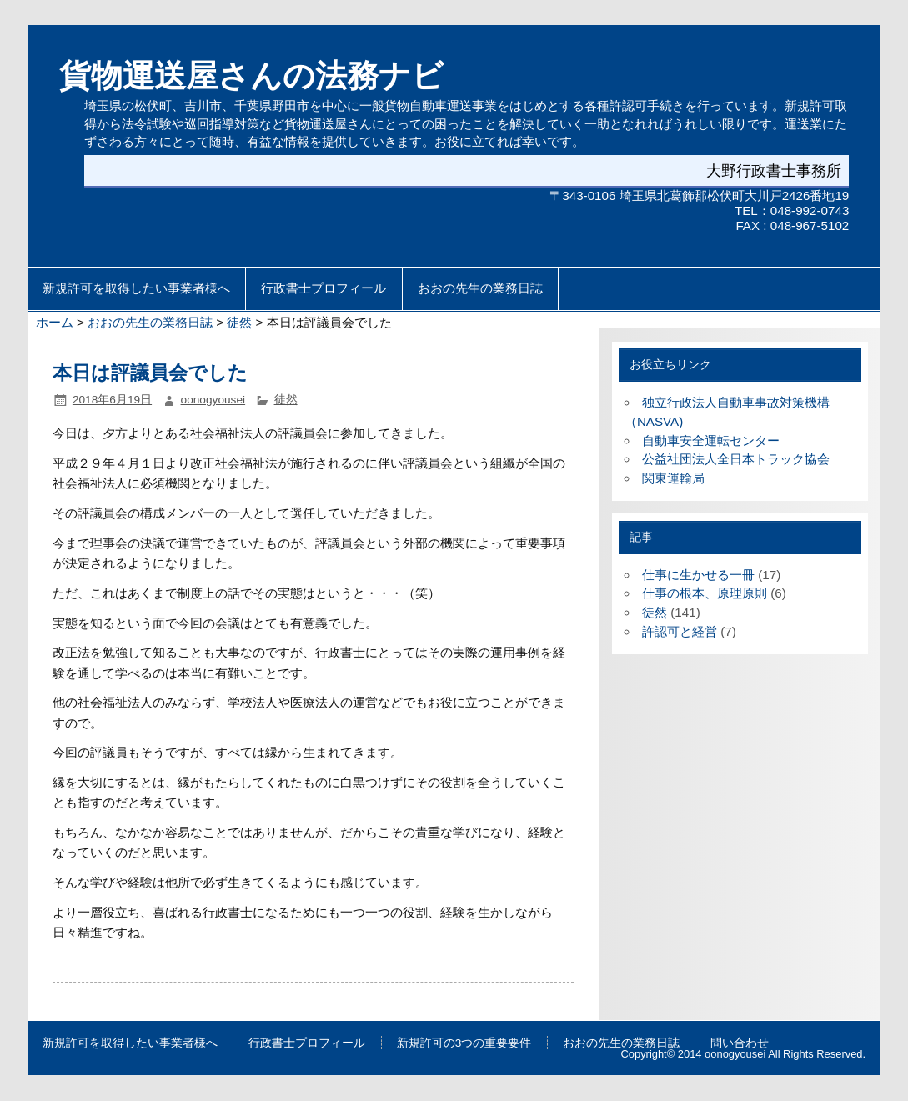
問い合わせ (739, 1043)
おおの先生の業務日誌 (480, 288)
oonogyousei (213, 399)
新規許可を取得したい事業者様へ (136, 288)
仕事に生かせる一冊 (698, 575)
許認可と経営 (679, 631)
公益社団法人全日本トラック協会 (736, 459)
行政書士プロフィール (323, 288)
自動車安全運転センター (711, 440)
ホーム (54, 322)
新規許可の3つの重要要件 (464, 1043)
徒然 (239, 322)
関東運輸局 (673, 478)
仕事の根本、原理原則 (704, 593)
